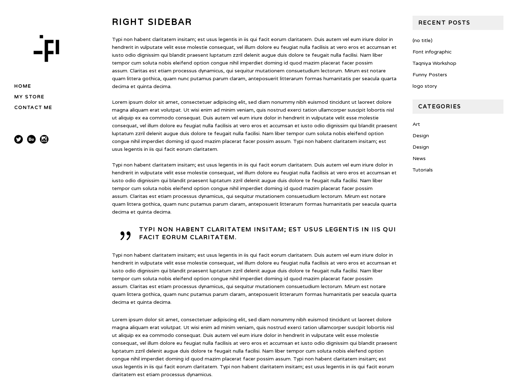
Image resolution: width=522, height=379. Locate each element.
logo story (425, 86)
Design (421, 136)
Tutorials (423, 170)
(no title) (423, 40)
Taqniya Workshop (434, 63)
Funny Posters (430, 75)
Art (416, 124)
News (419, 158)
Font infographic (432, 52)
